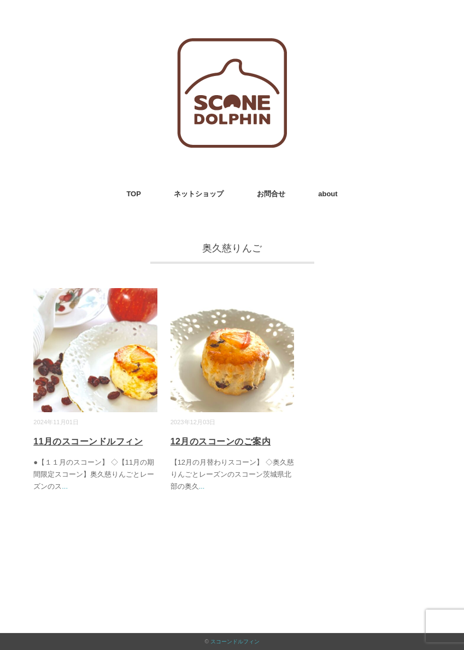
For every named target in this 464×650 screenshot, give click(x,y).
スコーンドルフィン (235, 642)
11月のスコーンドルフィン (88, 441)
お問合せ (271, 194)
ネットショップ (199, 194)
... (65, 486)
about (327, 194)
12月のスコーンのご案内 (221, 441)
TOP (133, 194)
